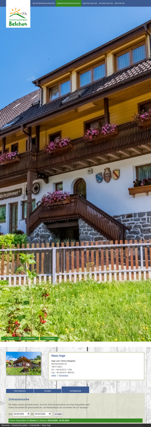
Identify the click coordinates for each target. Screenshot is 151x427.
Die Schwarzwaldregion (44, 3)
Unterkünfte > (35, 425)
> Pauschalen (30, 338)
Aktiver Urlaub (106, 3)
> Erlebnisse (49, 338)
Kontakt (47, 391)
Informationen (20, 391)
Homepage (63, 375)
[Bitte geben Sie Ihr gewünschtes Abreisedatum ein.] (43, 414)
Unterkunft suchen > (20, 425)
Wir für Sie (120, 3)
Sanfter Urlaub (89, 3)
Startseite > (6, 425)
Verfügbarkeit (75, 391)
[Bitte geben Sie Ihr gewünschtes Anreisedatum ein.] (22, 414)
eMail (53, 375)
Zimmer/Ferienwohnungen (68, 3)
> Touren (10, 338)
